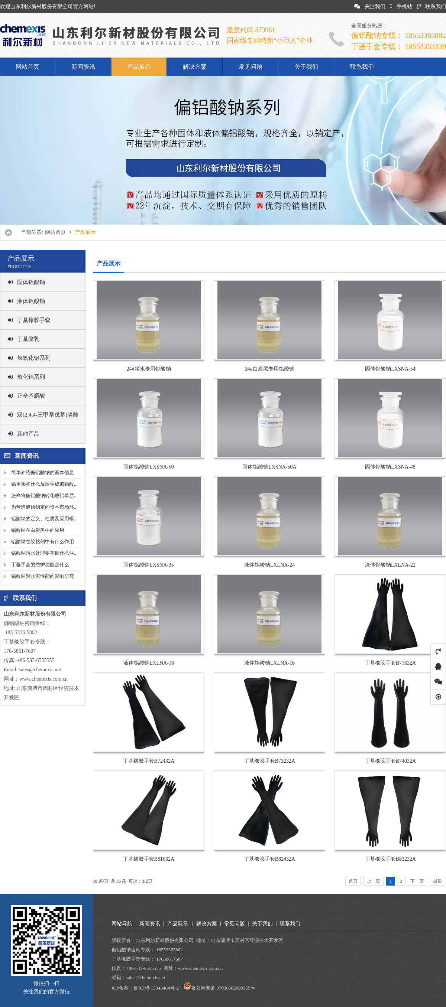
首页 (353, 881)
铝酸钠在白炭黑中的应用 (37, 530)
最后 (437, 881)
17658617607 (169, 959)
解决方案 (195, 66)
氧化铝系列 (26, 377)
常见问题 (250, 66)
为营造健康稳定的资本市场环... (44, 507)
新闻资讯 (83, 66)
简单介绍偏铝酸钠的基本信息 (42, 472)
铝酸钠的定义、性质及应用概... (44, 518)
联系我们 (431, 6)
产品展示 (139, 66)
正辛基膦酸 (26, 396)
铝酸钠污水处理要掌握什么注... (44, 553)
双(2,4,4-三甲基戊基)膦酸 (43, 415)
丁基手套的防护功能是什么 (40, 564)
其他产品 (23, 434)
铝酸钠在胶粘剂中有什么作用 (42, 541)
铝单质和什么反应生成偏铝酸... (44, 484)
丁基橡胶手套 (29, 320)
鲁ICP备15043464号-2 (156, 988)
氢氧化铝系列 (29, 358)
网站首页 (27, 66)
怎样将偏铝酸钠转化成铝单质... (44, 495)
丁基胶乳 (23, 339)
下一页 (417, 881)
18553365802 (169, 949)
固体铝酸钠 (26, 282)
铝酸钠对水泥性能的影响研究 (42, 576)
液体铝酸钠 (26, 301)
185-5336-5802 (20, 632)
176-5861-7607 (20, 651)
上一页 (373, 881)
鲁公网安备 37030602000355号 (223, 988)
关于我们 (306, 66)
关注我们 (369, 6)
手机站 (401, 6)
